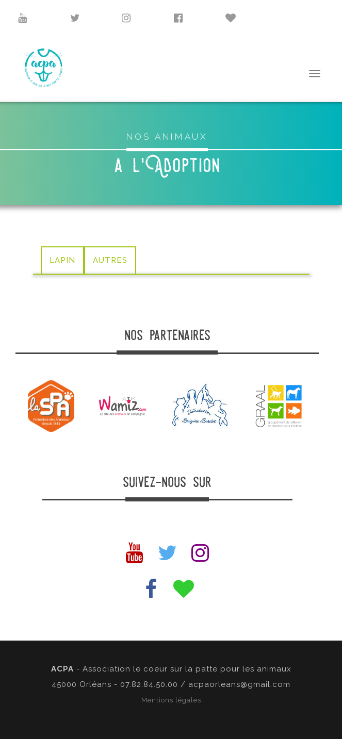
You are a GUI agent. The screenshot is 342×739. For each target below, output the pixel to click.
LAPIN (62, 260)
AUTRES (110, 260)
